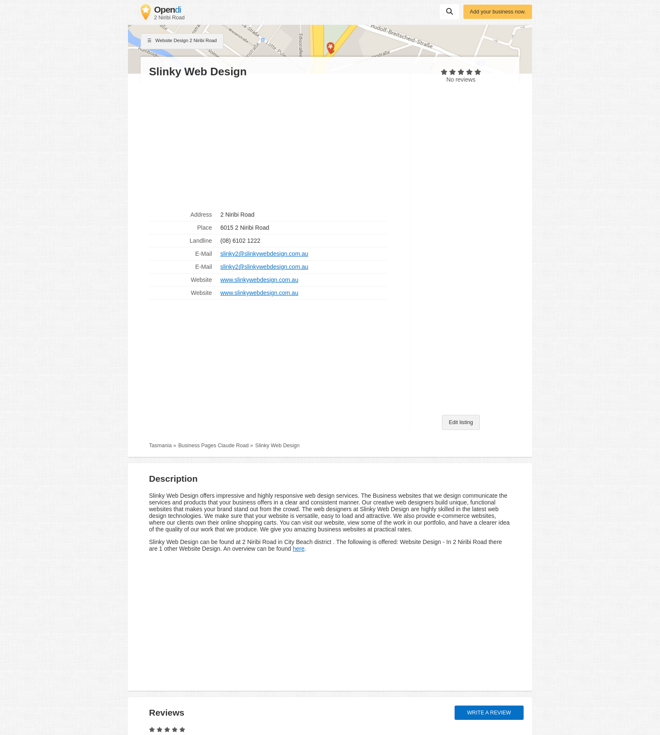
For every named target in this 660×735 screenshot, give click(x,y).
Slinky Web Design (277, 445)
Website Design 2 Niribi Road (182, 41)
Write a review (489, 713)
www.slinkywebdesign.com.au (259, 279)
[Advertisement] (275, 143)
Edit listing (461, 422)
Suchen (449, 11)
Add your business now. (498, 12)
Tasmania (160, 445)
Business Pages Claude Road (213, 445)
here (298, 548)
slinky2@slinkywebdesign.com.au (265, 253)
